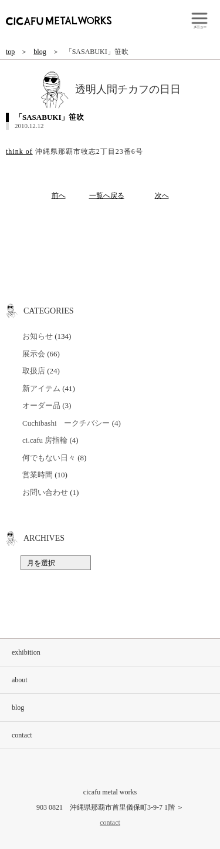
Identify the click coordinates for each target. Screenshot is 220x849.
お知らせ (37, 336)
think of (19, 151)
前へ (59, 195)
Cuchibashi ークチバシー (66, 423)
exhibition (26, 652)
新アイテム (41, 388)
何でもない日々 (49, 457)
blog (39, 52)
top (10, 52)
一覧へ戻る (106, 195)
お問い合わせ (45, 492)
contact (22, 735)
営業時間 (37, 474)
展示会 (33, 353)
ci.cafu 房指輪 (44, 440)
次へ (162, 195)
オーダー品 (41, 405)
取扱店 (33, 370)
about (20, 680)
